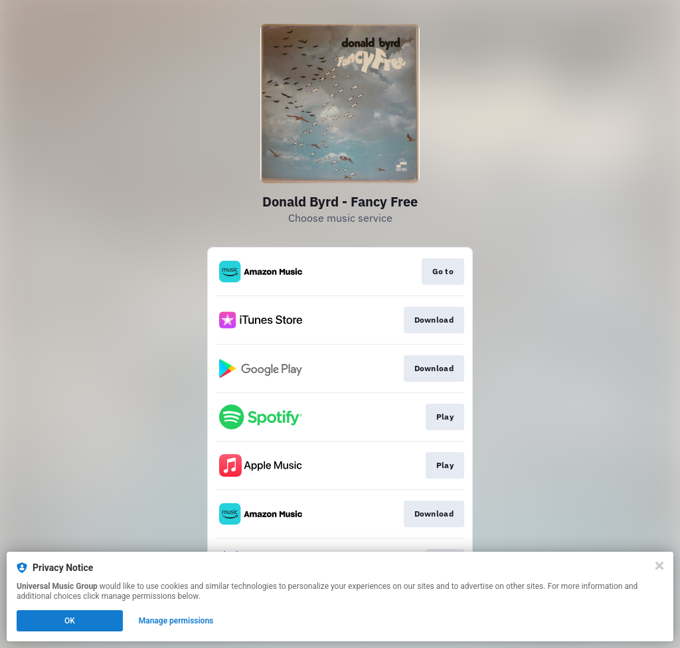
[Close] (659, 565)
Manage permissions (176, 620)
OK (69, 620)
